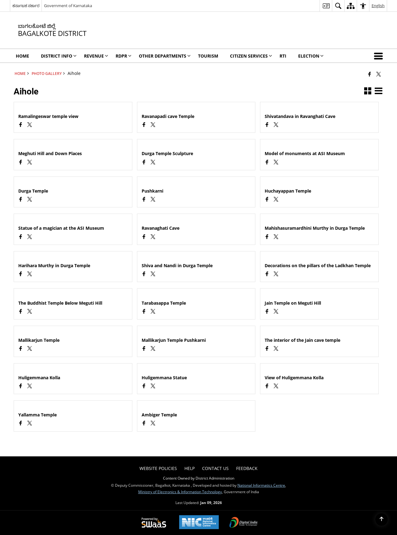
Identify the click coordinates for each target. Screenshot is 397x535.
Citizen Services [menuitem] (251, 56)
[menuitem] (326, 5)
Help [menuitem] (189, 468)
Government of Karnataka (68, 5)
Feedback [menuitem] (247, 468)
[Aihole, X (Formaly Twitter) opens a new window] (29, 125)
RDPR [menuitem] (123, 56)
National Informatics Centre (261, 485)
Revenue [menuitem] (96, 56)
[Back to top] (381, 519)
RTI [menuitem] (283, 56)
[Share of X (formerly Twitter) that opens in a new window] (378, 74)
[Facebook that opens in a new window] (369, 74)
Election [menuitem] (311, 56)
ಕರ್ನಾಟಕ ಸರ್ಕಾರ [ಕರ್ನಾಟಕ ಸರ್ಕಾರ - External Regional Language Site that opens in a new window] (25, 5)
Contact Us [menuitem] (215, 468)
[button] (379, 56)
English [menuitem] (378, 5)
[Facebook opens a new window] (20, 125)
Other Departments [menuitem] (165, 56)
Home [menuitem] (22, 56)
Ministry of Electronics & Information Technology (180, 491)
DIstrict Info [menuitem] (59, 56)
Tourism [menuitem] (208, 56)
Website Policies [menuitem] (158, 468)
